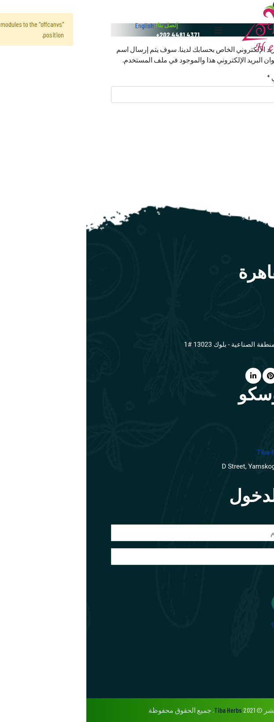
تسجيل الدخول (217, 603)
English (58, 25)
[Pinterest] (184, 375)
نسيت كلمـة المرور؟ (220, 635)
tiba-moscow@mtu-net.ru (209, 452)
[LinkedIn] (167, 375)
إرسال (227, 120)
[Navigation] (132, 30)
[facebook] (222, 375)
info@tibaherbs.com (218, 330)
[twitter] (203, 375)
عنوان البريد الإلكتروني (215, 77)
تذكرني (239, 577)
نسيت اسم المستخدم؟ (217, 625)
